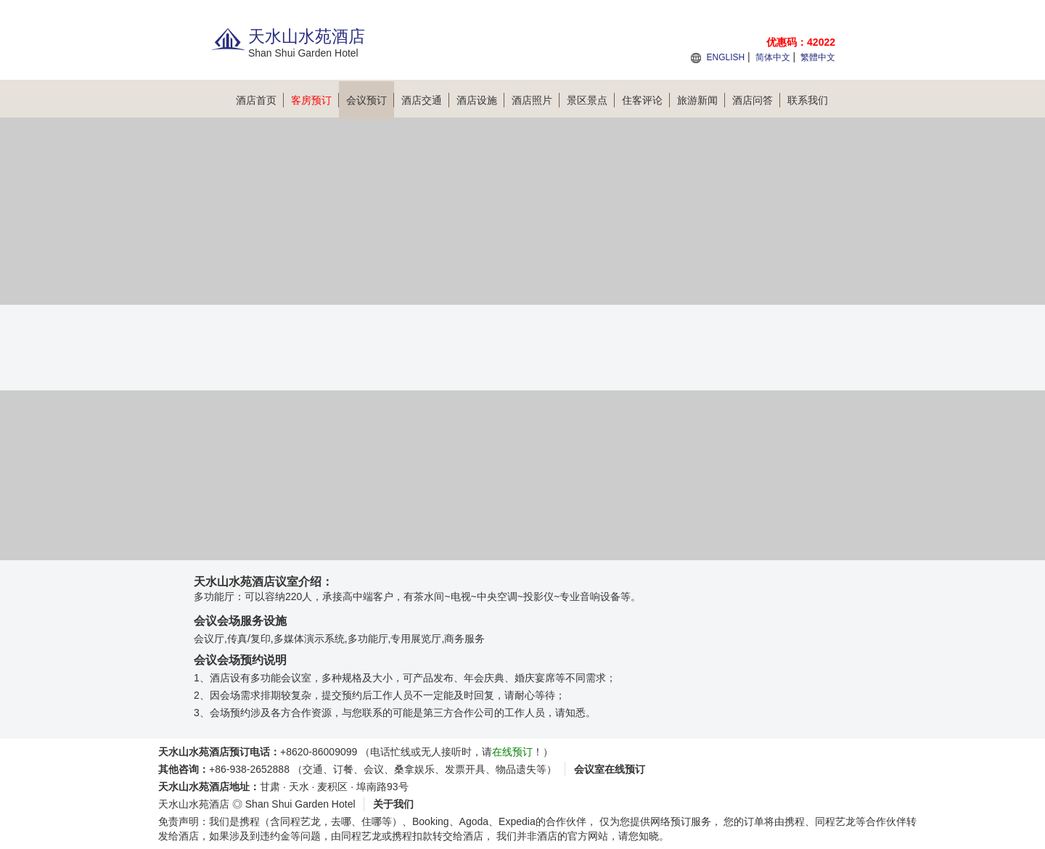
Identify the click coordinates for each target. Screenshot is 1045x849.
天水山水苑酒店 (193, 804)
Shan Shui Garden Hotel (300, 804)
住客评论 (646, 100)
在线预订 (512, 752)
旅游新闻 (701, 100)
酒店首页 (260, 100)
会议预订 (370, 100)
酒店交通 (425, 100)
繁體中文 (817, 57)
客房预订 (315, 100)
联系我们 (807, 100)
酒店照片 (536, 100)
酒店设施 (480, 100)
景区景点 (591, 100)
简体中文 (772, 57)
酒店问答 (756, 100)
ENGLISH (725, 57)
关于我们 (393, 804)
